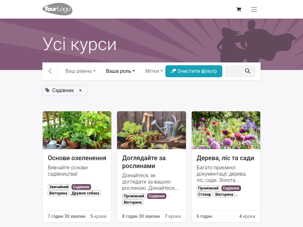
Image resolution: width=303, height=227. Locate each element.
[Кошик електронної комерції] (238, 9)
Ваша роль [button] (118, 71)
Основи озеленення (77, 158)
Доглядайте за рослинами (143, 162)
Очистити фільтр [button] (194, 71)
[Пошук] (248, 71)
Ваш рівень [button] (78, 71)
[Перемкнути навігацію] (254, 9)
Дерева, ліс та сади (225, 158)
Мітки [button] (152, 71)
